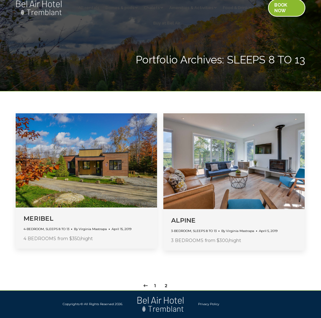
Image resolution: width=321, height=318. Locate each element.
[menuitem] (10, 6)
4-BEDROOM (34, 229)
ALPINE (183, 220)
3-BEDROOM (181, 231)
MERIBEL (39, 218)
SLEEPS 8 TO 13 (57, 229)
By (90, 229)
